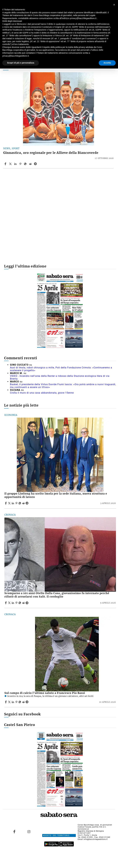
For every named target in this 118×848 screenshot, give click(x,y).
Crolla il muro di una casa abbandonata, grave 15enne (42, 392)
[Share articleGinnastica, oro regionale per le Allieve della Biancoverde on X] (11, 163)
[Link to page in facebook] (14, 831)
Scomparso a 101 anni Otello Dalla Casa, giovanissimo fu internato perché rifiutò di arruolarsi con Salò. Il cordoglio (56, 595)
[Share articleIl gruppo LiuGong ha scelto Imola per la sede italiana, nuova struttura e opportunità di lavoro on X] (9, 503)
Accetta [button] (107, 63)
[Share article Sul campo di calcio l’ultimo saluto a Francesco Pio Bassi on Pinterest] (17, 702)
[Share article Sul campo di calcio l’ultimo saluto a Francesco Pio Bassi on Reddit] (24, 702)
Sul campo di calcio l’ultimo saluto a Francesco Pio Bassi (44, 693)
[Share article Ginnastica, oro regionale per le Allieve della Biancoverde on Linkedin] (16, 163)
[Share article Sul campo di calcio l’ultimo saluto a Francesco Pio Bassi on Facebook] (6, 702)
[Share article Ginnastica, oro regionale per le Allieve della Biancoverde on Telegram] (36, 163)
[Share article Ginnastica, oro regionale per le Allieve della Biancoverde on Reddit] (31, 163)
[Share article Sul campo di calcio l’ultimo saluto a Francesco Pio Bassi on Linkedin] (13, 702)
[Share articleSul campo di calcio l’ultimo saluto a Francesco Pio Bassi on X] (9, 702)
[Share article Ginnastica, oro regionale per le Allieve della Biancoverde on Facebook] (6, 163)
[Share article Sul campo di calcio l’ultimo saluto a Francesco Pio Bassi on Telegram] (27, 702)
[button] (114, 4)
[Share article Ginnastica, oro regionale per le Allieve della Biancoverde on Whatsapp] (26, 163)
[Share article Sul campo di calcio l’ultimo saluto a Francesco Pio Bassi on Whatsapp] (20, 702)
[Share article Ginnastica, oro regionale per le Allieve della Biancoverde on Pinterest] (21, 163)
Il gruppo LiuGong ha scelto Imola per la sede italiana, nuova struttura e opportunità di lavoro (55, 495)
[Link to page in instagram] (29, 831)
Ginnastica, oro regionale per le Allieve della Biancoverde (50, 153)
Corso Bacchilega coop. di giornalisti (95, 825)
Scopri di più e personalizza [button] (20, 63)
